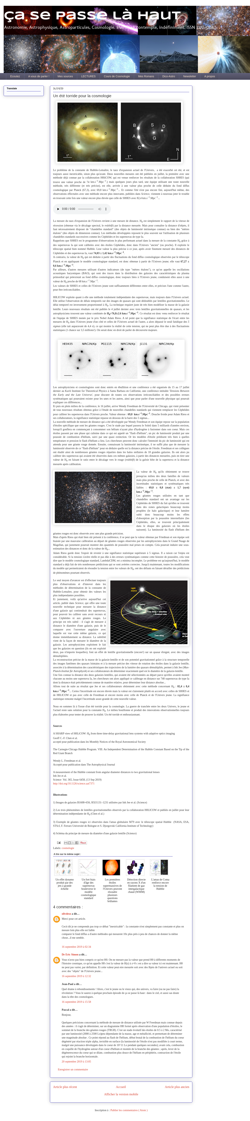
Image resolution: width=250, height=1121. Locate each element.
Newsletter (189, 76)
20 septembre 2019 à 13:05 (76, 1061)
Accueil (121, 1087)
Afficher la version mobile (121, 1094)
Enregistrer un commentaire (73, 1069)
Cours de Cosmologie (117, 76)
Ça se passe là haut (92, 16)
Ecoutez (15, 76)
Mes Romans (146, 76)
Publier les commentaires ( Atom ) (128, 1110)
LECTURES (88, 76)
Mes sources (65, 76)
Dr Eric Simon (70, 954)
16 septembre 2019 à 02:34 (76, 946)
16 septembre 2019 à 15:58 (76, 1001)
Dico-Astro (168, 76)
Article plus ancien (177, 1087)
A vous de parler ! (38, 76)
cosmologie (68, 848)
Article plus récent (65, 1087)
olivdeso (67, 913)
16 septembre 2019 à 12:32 (76, 976)
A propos (209, 76)
